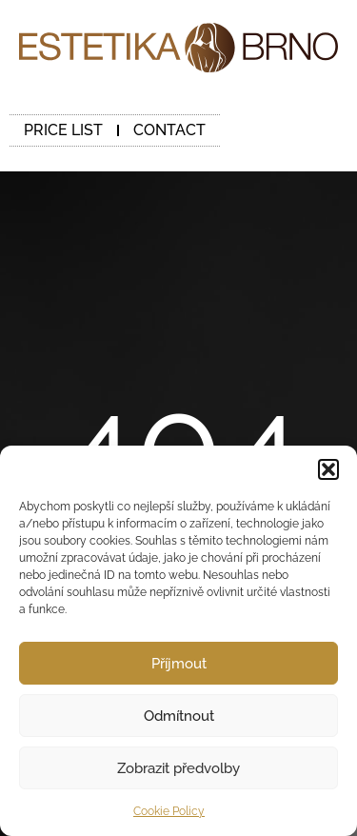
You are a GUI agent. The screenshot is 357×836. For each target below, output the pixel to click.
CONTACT (169, 130)
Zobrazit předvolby (178, 768)
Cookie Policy (169, 811)
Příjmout (179, 663)
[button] (328, 469)
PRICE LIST (63, 130)
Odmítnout (179, 716)
